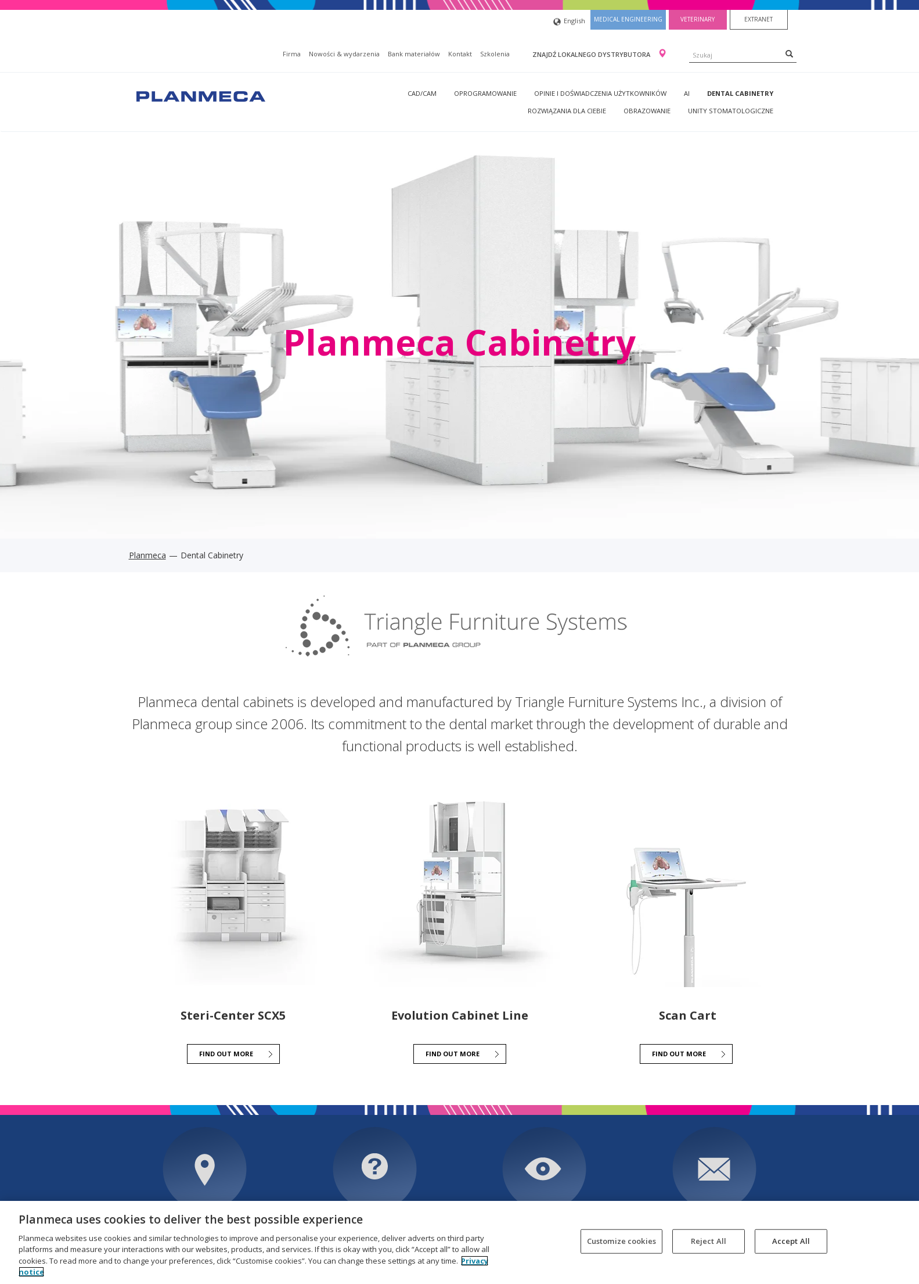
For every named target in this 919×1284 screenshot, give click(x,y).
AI (687, 93)
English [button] (569, 22)
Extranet (758, 19)
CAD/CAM (422, 93)
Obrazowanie (647, 110)
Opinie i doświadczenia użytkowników (600, 93)
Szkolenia (495, 53)
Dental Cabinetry (740, 93)
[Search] (789, 53)
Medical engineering (628, 19)
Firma (292, 53)
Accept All (791, 1241)
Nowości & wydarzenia (344, 53)
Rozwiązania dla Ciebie (567, 110)
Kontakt (460, 53)
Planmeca (147, 555)
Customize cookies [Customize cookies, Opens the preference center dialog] (621, 1241)
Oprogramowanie (485, 93)
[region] (459, 1242)
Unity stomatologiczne (730, 110)
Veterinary (697, 19)
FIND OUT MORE (226, 1053)
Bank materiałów (414, 53)
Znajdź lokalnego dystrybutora (592, 54)
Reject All (708, 1241)
